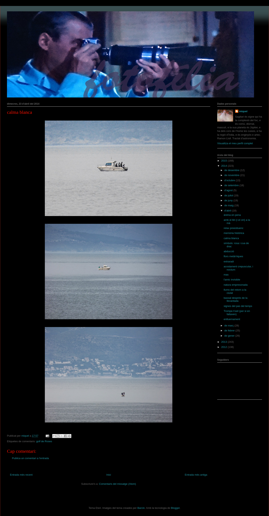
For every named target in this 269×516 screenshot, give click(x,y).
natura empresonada (235, 284)
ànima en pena (232, 214)
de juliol (229, 195)
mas (226, 274)
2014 (224, 165)
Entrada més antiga (196, 474)
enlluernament (232, 319)
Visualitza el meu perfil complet (235, 143)
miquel (243, 111)
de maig (229, 205)
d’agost (229, 190)
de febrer (230, 330)
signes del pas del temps (238, 306)
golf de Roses (44, 441)
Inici (108, 474)
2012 (224, 347)
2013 (224, 341)
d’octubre (230, 180)
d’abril (228, 210)
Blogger (175, 507)
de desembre (232, 170)
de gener (229, 335)
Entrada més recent (21, 474)
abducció (229, 251)
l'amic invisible (232, 279)
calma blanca (231, 238)
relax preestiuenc (233, 228)
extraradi (229, 261)
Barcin (141, 507)
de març (229, 325)
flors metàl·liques (233, 256)
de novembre (232, 175)
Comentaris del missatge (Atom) (117, 483)
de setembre (232, 185)
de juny (229, 200)
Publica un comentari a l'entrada (30, 458)
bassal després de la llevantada (235, 299)
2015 (224, 160)
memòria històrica (234, 233)
